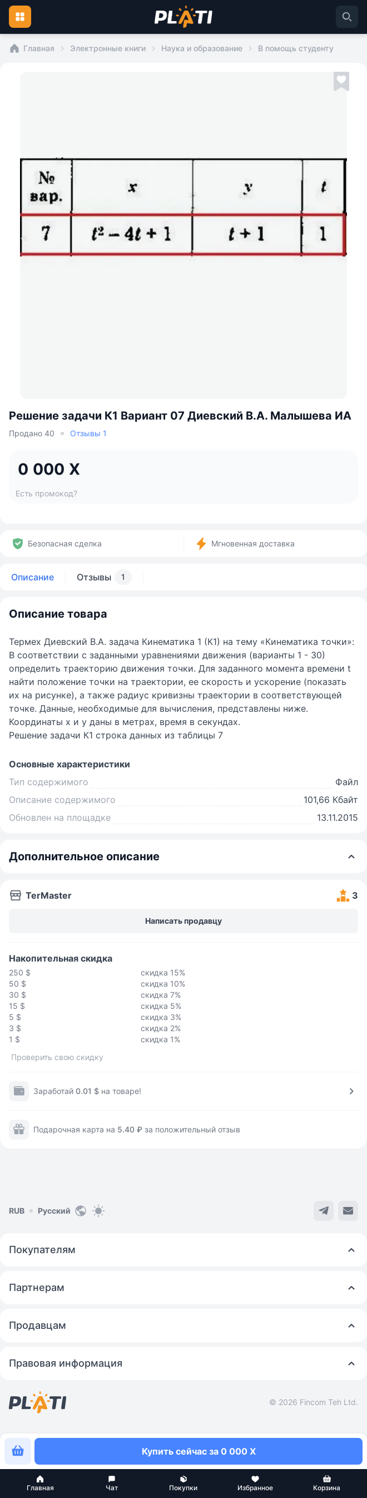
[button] (40, 1483)
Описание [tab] (32, 577)
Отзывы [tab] (104, 577)
